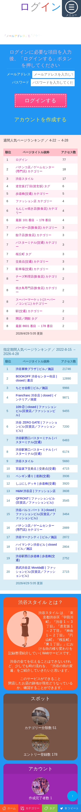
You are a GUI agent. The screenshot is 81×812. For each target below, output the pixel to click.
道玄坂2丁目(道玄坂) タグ (33, 186)
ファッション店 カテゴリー (34, 201)
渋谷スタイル (25, 178)
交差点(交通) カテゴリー (32, 261)
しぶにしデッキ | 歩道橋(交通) (36, 483)
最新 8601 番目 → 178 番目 (34, 326)
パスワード (20, 82)
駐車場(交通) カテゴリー (32, 269)
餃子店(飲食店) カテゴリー (33, 235)
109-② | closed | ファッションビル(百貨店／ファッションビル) (36, 411)
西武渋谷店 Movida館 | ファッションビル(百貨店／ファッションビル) (36, 571)
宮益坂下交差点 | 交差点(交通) (36, 468)
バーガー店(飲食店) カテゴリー (36, 227)
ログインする (40, 100)
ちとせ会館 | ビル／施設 (32, 388)
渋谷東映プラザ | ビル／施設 (35, 369)
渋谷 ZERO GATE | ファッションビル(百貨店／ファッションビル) (36, 426)
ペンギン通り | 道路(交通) (33, 476)
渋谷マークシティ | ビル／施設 (36, 537)
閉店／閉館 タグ (26, 318)
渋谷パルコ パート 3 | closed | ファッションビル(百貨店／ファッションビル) (36, 514)
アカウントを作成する (40, 119)
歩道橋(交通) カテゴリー (32, 193)
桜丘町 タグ (23, 254)
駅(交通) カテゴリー (29, 311)
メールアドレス (19, 74)
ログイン (22, 159)
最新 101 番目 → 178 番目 (33, 220)
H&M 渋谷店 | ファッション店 (36, 491)
